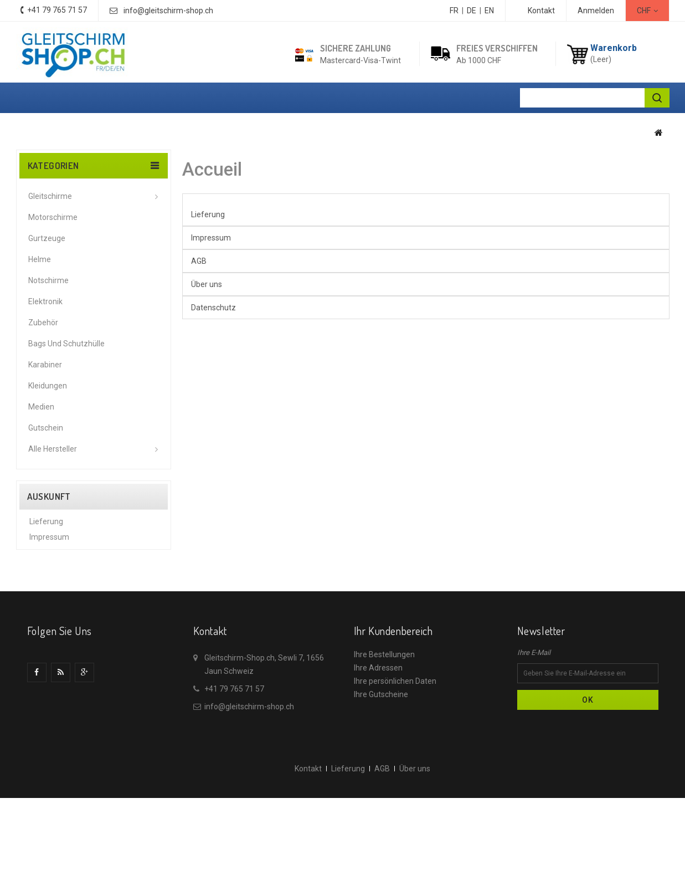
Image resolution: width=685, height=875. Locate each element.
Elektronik (45, 301)
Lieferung (46, 527)
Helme (39, 259)
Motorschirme (53, 217)
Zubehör (43, 322)
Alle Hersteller (52, 448)
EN (489, 10)
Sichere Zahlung (355, 48)
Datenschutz (51, 589)
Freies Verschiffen (497, 48)
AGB (37, 558)
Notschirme (48, 280)
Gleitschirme (50, 196)
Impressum (49, 543)
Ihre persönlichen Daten (395, 752)
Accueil (212, 169)
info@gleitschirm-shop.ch (168, 10)
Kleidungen (47, 385)
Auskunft (49, 497)
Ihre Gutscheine (381, 765)
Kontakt (541, 10)
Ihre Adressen (378, 739)
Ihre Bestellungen (384, 726)
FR (454, 10)
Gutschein (45, 427)
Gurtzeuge (46, 238)
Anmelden (596, 10)
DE (471, 10)
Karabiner (45, 364)
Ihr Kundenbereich (393, 702)
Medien (41, 406)
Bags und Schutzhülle (66, 343)
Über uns (44, 574)
